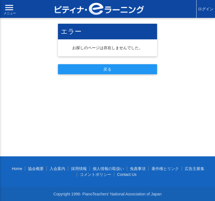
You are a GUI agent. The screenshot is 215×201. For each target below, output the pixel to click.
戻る (107, 69)
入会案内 (57, 168)
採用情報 (79, 168)
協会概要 (36, 168)
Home (17, 168)
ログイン (206, 9)
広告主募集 (194, 168)
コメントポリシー (95, 174)
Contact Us (126, 174)
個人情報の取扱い (108, 168)
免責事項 (138, 168)
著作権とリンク (165, 168)
